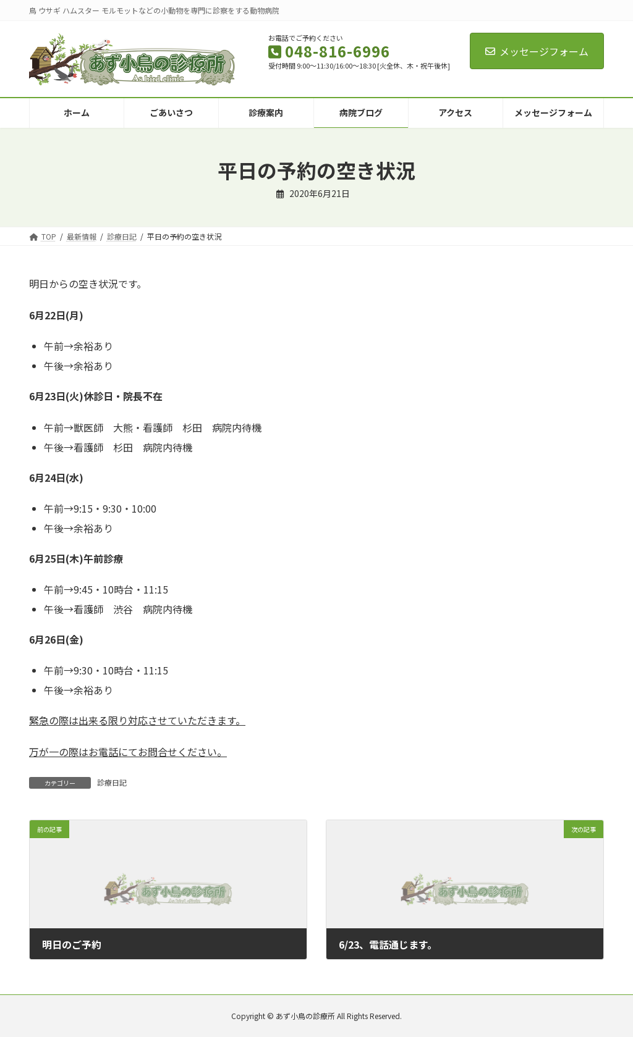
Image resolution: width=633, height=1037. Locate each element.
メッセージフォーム (536, 51)
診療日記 (112, 782)
